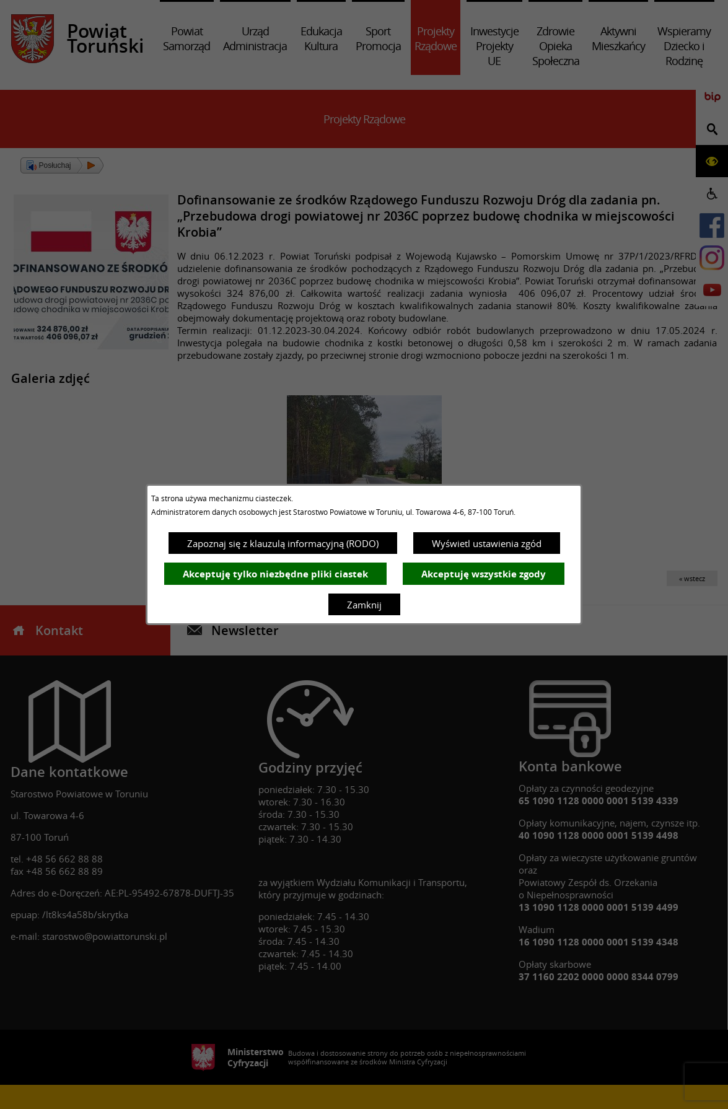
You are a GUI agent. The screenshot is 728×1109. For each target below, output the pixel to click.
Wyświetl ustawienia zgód (487, 543)
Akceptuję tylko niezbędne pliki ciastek (275, 574)
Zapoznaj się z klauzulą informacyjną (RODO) (283, 543)
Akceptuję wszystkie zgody (483, 574)
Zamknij (364, 604)
